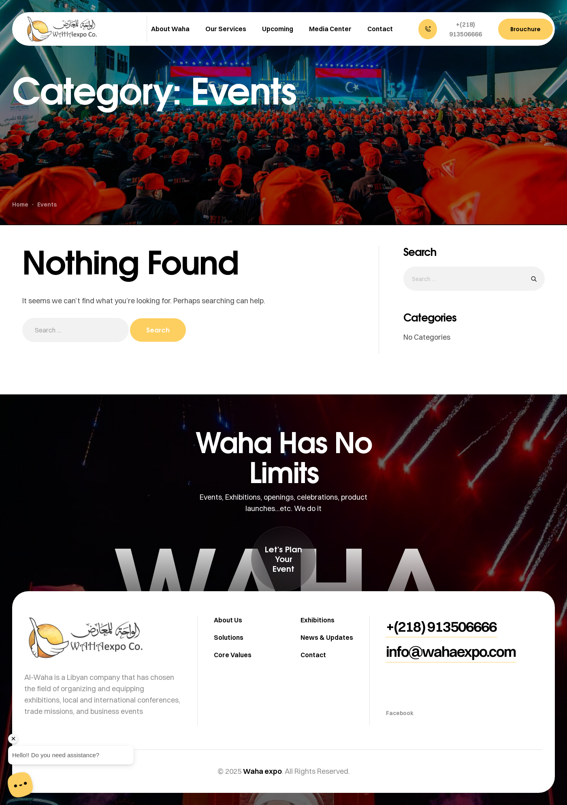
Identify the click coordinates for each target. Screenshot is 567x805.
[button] (454, 29)
